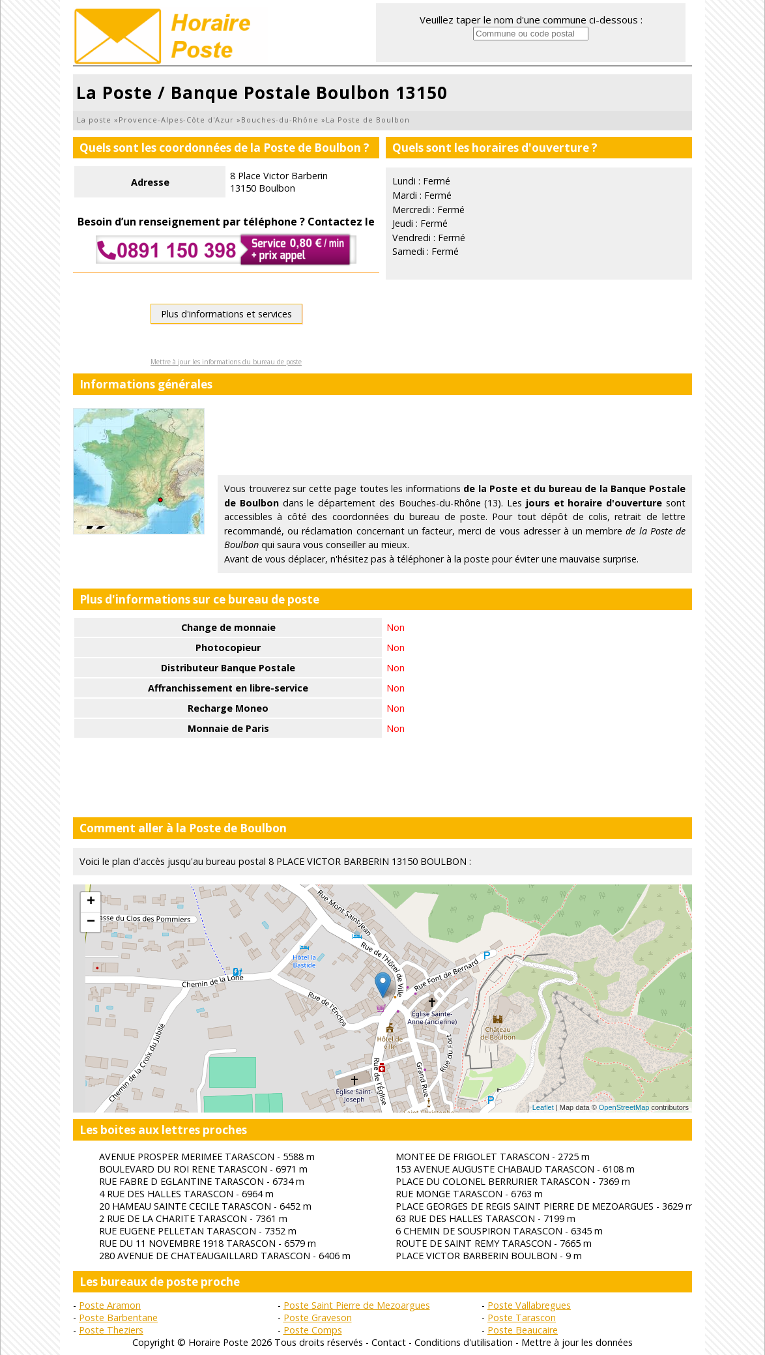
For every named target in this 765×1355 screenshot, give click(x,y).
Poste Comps (312, 1330)
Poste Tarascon (521, 1317)
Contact (388, 1342)
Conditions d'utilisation (463, 1342)
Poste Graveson (317, 1317)
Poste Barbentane (118, 1317)
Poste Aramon (110, 1305)
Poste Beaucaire (522, 1330)
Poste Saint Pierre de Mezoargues (356, 1305)
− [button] (91, 922)
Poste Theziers (111, 1330)
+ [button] (91, 902)
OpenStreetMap (624, 1107)
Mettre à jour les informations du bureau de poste (226, 361)
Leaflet (543, 1107)
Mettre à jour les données (577, 1342)
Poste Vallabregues (529, 1305)
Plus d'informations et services (226, 314)
